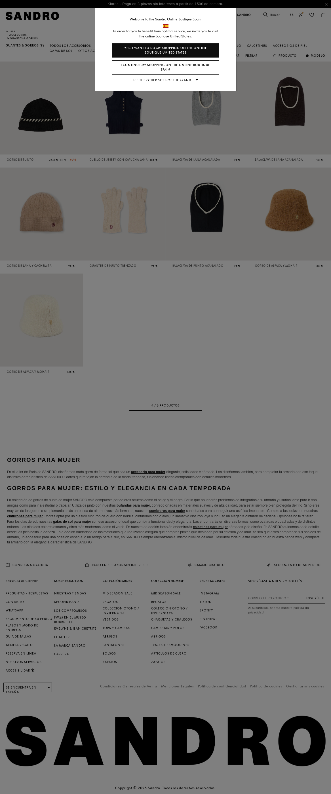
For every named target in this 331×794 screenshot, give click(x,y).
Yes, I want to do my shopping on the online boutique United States (165, 50)
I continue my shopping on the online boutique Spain (165, 67)
